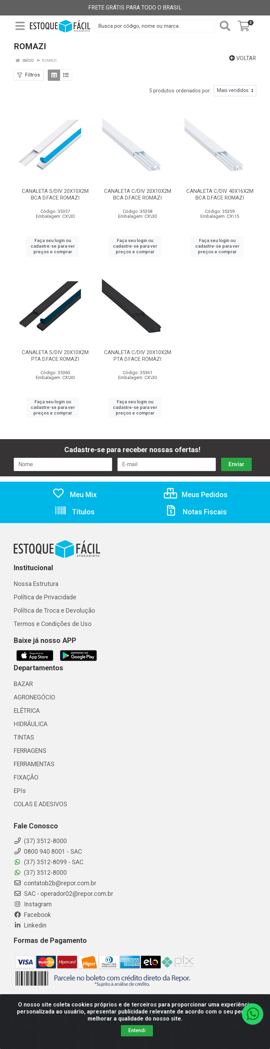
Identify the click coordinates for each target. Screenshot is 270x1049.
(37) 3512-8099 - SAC (48, 862)
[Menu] (20, 26)
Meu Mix (74, 494)
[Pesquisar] (225, 26)
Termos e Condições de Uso (52, 623)
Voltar (242, 58)
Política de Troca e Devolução (54, 610)
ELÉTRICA (27, 710)
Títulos (74, 512)
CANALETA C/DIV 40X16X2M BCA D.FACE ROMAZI (219, 194)
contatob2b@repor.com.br (55, 883)
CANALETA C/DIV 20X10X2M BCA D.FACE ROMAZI (137, 194)
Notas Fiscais (196, 512)
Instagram (33, 904)
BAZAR (23, 684)
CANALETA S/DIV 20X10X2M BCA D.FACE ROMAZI (55, 194)
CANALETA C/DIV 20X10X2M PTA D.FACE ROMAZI (137, 355)
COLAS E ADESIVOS (40, 804)
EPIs (20, 790)
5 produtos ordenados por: (180, 90)
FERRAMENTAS (34, 764)
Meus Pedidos (195, 494)
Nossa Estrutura (36, 583)
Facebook (32, 914)
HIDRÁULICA (30, 724)
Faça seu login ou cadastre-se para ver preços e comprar (53, 246)
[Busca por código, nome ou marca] (154, 26)
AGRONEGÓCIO (34, 697)
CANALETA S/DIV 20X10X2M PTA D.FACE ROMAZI (55, 355)
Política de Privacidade (45, 597)
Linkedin (30, 925)
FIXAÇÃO (26, 777)
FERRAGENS (30, 750)
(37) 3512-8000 (40, 872)
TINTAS (24, 737)
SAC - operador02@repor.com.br (63, 893)
